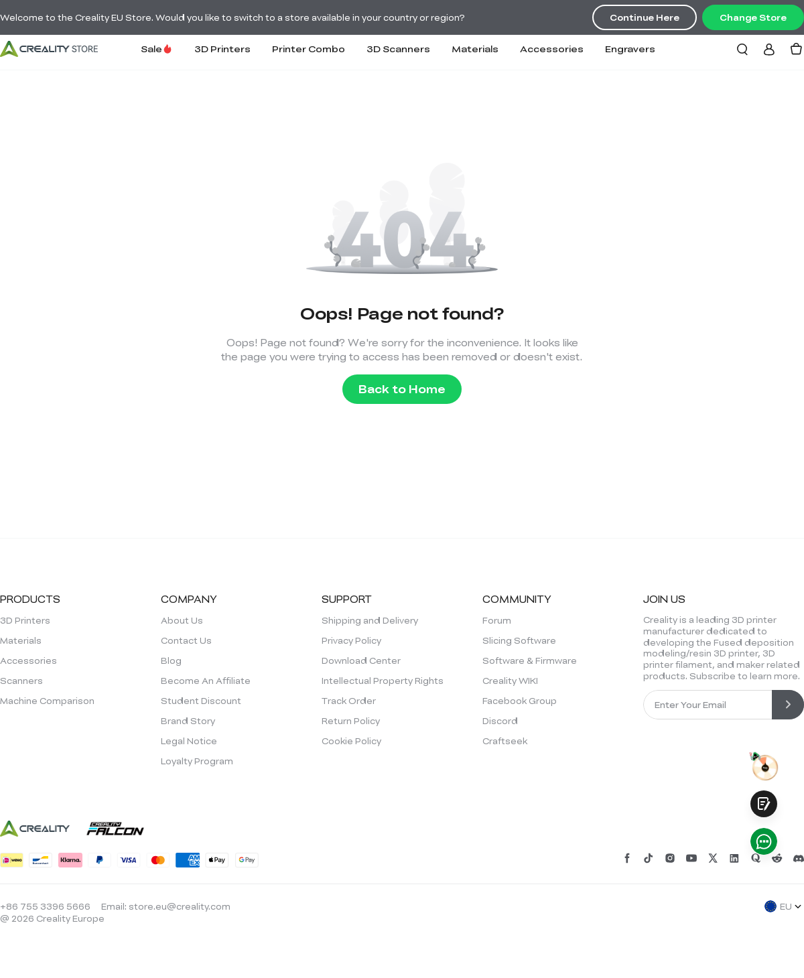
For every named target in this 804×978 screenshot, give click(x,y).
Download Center (361, 660)
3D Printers (222, 48)
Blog (171, 660)
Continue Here (644, 17)
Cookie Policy (351, 741)
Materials (475, 48)
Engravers (630, 48)
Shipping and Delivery (370, 620)
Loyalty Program (197, 761)
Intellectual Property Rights (383, 681)
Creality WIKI (510, 681)
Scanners (21, 681)
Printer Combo (308, 48)
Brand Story (188, 721)
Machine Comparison (47, 701)
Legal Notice (189, 741)
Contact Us (186, 640)
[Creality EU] (49, 49)
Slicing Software (519, 640)
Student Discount (201, 701)
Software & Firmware (529, 660)
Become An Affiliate (206, 681)
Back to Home (402, 389)
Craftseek (504, 741)
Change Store (753, 17)
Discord (500, 721)
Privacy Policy (351, 640)
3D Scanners (398, 48)
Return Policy (351, 721)
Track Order (349, 701)
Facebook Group (519, 701)
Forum (496, 620)
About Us (182, 620)
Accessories (552, 48)
